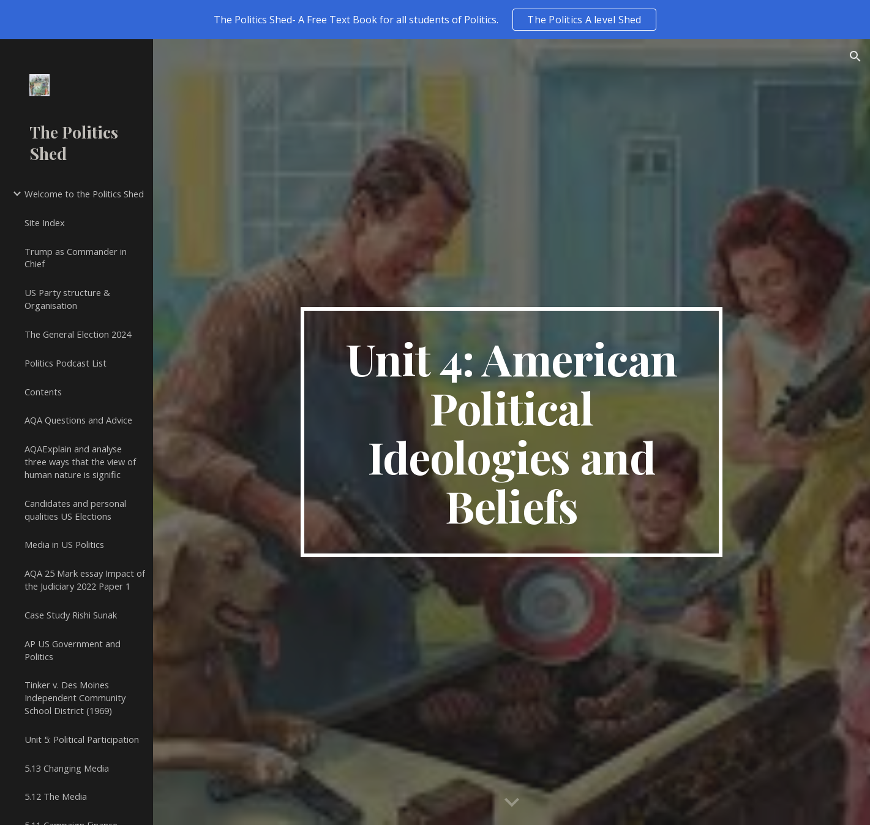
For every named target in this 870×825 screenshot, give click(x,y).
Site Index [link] (44, 222)
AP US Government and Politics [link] (72, 650)
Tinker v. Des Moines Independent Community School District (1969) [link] (75, 698)
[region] (435, 19)
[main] (512, 432)
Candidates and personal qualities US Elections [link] (75, 509)
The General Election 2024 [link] (77, 334)
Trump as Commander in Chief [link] (75, 257)
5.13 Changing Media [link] (66, 768)
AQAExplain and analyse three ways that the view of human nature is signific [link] (80, 462)
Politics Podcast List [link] (65, 363)
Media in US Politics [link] (64, 544)
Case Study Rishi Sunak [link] (70, 615)
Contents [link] (43, 392)
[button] (855, 56)
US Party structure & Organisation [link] (67, 298)
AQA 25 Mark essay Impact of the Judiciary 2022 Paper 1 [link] (84, 579)
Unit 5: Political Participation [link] (81, 739)
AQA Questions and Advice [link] (78, 420)
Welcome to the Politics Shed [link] (84, 194)
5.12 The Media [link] (55, 796)
